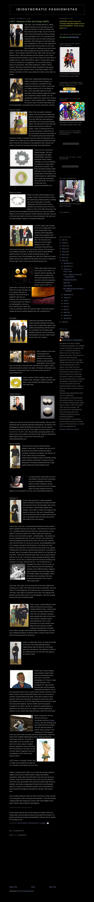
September (67, 294)
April (65, 309)
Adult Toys (66, 283)
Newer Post (13, 887)
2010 (64, 260)
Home (33, 887)
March (66, 312)
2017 (64, 240)
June (65, 303)
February (67, 315)
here (65, 28)
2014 (64, 249)
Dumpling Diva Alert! (70, 280)
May (65, 306)
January (66, 318)
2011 (64, 257)
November (67, 266)
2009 (64, 322)
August (66, 297)
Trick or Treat (67, 271)
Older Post (52, 887)
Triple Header (67, 286)
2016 (64, 243)
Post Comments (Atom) (26, 891)
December (67, 263)
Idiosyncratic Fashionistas (47, 9)
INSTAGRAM (73, 37)
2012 (64, 255)
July (65, 300)
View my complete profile (69, 429)
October (66, 269)
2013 (64, 252)
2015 (64, 246)
